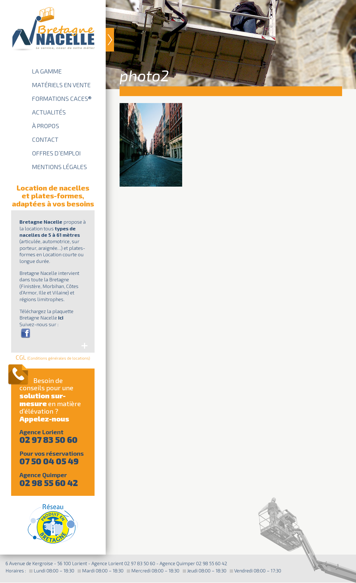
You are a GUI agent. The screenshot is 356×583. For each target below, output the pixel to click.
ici (60, 317)
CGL (53, 357)
